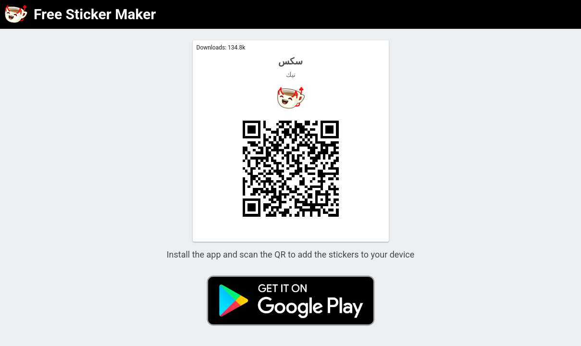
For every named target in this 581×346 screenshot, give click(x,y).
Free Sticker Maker (95, 14)
